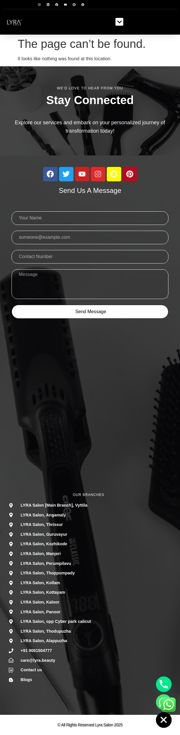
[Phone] (164, 684)
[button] (119, 22)
